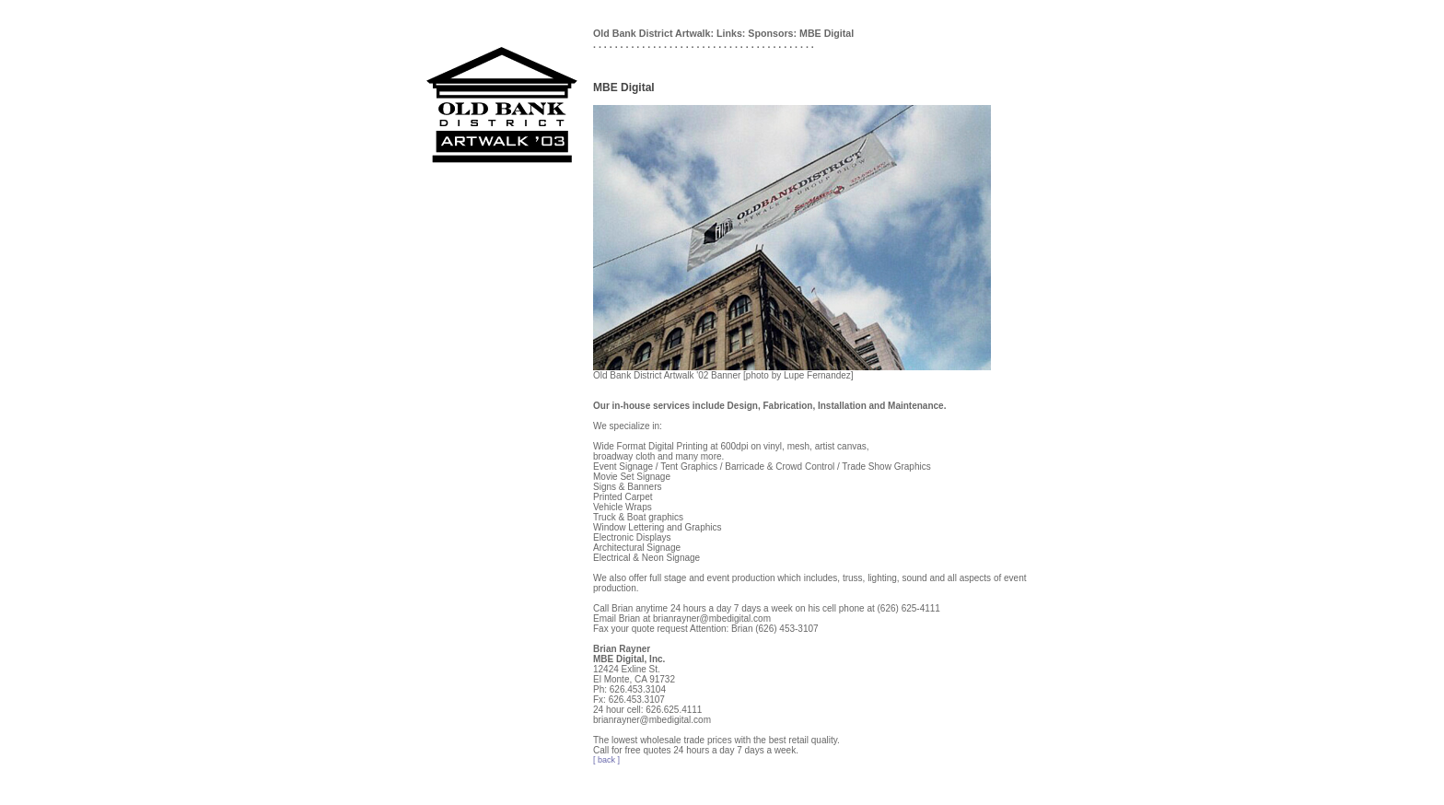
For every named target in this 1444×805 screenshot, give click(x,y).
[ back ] (606, 759)
